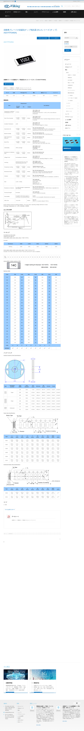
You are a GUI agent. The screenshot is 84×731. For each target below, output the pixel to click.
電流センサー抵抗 (71, 82)
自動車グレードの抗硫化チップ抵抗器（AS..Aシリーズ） (69, 20)
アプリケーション (46, 12)
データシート (16, 516)
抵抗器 (46, 20)
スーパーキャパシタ (69, 108)
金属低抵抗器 (70, 85)
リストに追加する (54, 38)
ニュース (36, 12)
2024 (32, 709)
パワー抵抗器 (70, 100)
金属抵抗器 (10, 532)
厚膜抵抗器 (70, 87)
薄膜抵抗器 (70, 77)
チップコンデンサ (71, 221)
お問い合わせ (74, 12)
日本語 (78, 1)
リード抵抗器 (70, 95)
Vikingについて (17, 12)
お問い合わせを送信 (43, 38)
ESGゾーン (8, 16)
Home (37, 20)
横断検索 (66, 43)
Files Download (8, 83)
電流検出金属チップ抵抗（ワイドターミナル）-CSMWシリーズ (44, 705)
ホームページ (8, 12)
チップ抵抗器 (69, 219)
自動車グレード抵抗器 (53, 20)
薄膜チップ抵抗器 (70, 217)
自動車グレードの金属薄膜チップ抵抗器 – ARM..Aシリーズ (71, 705)
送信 (67, 50)
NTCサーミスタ (69, 111)
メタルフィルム (69, 220)
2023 (58, 709)
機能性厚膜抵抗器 (71, 92)
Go (76, 37)
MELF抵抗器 (70, 80)
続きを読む (38, 724)
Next (77, 135)
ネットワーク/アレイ (71, 90)
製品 (27, 12)
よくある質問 (56, 12)
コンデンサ (68, 105)
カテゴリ (41, 20)
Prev (79, 135)
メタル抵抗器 (74, 220)
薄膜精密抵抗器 (67, 148)
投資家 (65, 12)
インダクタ (68, 103)
